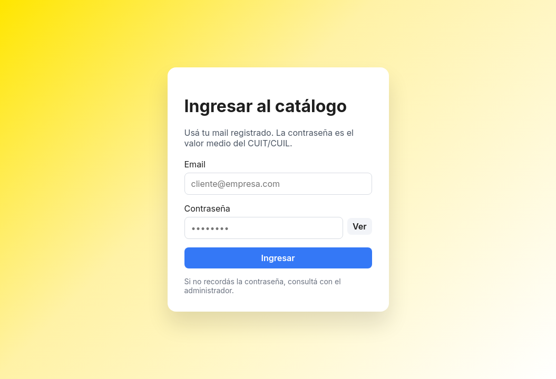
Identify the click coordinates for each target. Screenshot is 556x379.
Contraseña (278, 221)
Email (278, 177)
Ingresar (278, 258)
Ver (360, 226)
